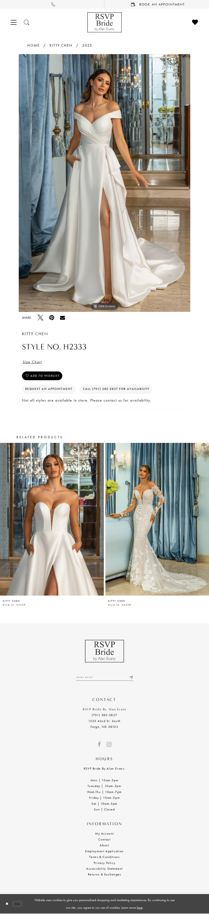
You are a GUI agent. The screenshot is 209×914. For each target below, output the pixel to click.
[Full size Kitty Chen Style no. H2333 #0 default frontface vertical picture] (104, 183)
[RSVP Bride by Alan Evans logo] (104, 22)
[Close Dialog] (7, 904)
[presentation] (52, 519)
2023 (87, 45)
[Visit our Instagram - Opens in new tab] (109, 744)
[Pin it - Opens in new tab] (51, 318)
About (104, 845)
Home (33, 45)
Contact (104, 839)
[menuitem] (52, 4)
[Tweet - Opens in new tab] (40, 318)
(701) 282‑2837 (104, 715)
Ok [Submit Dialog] (17, 903)
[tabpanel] (104, 183)
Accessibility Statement (104, 868)
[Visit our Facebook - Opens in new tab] (99, 744)
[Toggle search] (26, 22)
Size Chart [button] (32, 362)
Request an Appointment (48, 389)
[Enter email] (104, 677)
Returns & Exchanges (104, 874)
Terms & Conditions (104, 857)
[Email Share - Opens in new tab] (62, 317)
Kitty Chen (61, 45)
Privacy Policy (105, 863)
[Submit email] (131, 677)
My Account (104, 834)
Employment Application (104, 851)
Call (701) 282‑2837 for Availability (116, 389)
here (140, 907)
